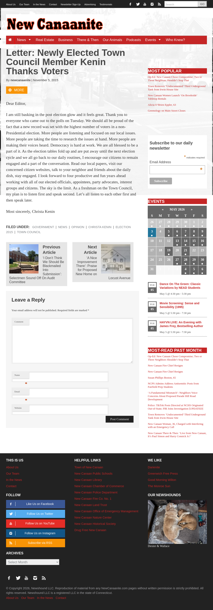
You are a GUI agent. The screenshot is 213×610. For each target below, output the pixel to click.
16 (202, 241)
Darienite (154, 467)
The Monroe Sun (159, 486)
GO (202, 4)
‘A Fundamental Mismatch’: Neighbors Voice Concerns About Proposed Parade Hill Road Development (173, 396)
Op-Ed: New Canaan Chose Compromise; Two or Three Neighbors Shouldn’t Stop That (175, 78)
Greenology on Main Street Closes (167, 110)
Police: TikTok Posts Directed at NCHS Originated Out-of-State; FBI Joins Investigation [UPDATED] (175, 407)
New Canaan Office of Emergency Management (106, 511)
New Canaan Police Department (96, 492)
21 (185, 250)
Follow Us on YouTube (31, 523)
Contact (53, 4)
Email (20, 392)
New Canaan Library (88, 480)
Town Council (29, 232)
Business (65, 40)
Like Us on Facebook (31, 504)
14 (185, 241)
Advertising (90, 4)
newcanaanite (20, 80)
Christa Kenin (99, 227)
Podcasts (133, 40)
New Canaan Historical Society (95, 523)
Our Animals (112, 40)
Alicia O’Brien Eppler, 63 (162, 104)
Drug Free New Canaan (90, 530)
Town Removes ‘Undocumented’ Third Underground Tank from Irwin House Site (177, 88)
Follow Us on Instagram (31, 533)
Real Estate (45, 40)
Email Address (176, 162)
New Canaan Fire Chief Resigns (165, 365)
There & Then (88, 40)
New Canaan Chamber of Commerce (99, 486)
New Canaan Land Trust (90, 505)
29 (177, 222)
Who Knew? (175, 40)
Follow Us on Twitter (30, 514)
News (25, 40)
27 (160, 222)
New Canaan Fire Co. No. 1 (93, 498)
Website (18, 408)
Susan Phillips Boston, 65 (162, 377)
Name (20, 376)
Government (43, 227)
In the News (39, 4)
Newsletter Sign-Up (71, 4)
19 (169, 250)
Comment (18, 322)
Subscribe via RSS (30, 543)
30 (185, 222)
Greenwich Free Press (163, 473)
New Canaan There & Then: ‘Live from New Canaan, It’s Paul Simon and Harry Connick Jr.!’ (177, 434)
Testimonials (106, 4)
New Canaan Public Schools (93, 473)
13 (177, 241)
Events (154, 40)
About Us (10, 4)
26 (152, 222)
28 (169, 222)
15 (194, 241)
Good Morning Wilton (162, 480)
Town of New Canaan (88, 467)
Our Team (24, 4)
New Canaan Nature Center (93, 517)
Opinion (77, 227)
